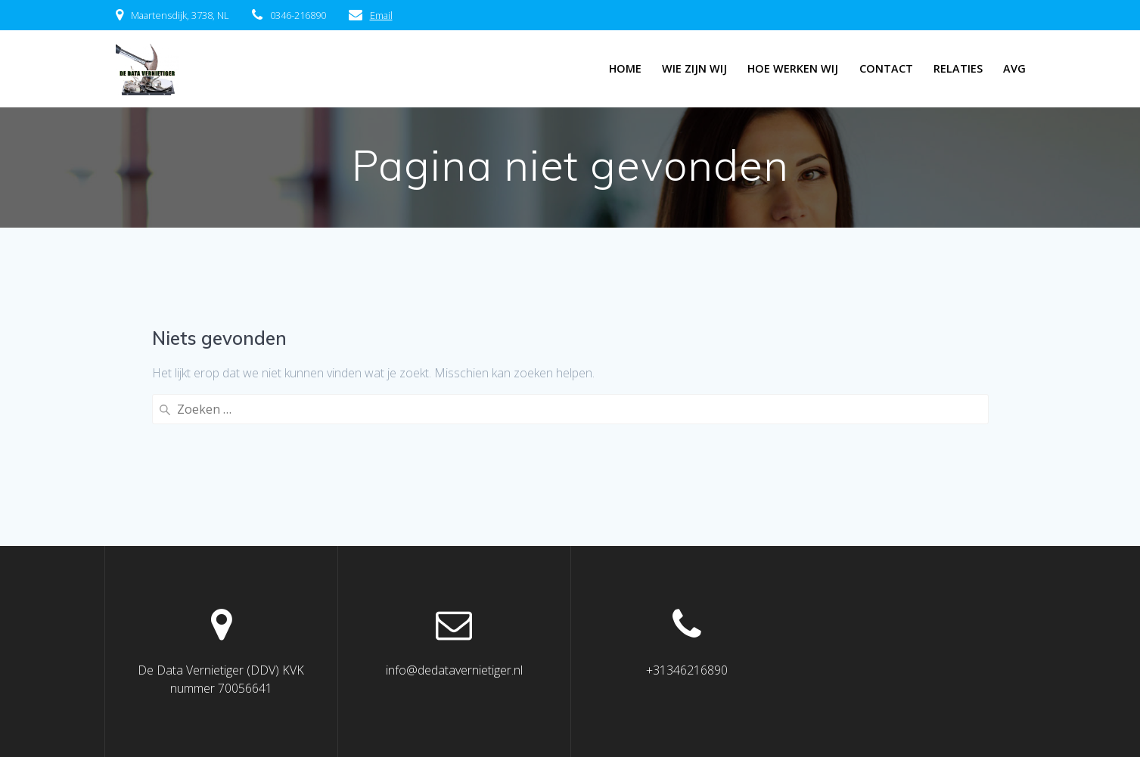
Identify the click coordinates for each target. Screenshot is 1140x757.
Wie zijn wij (694, 68)
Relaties (958, 68)
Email (381, 15)
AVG (1014, 68)
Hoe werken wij (792, 68)
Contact (886, 68)
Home (625, 68)
